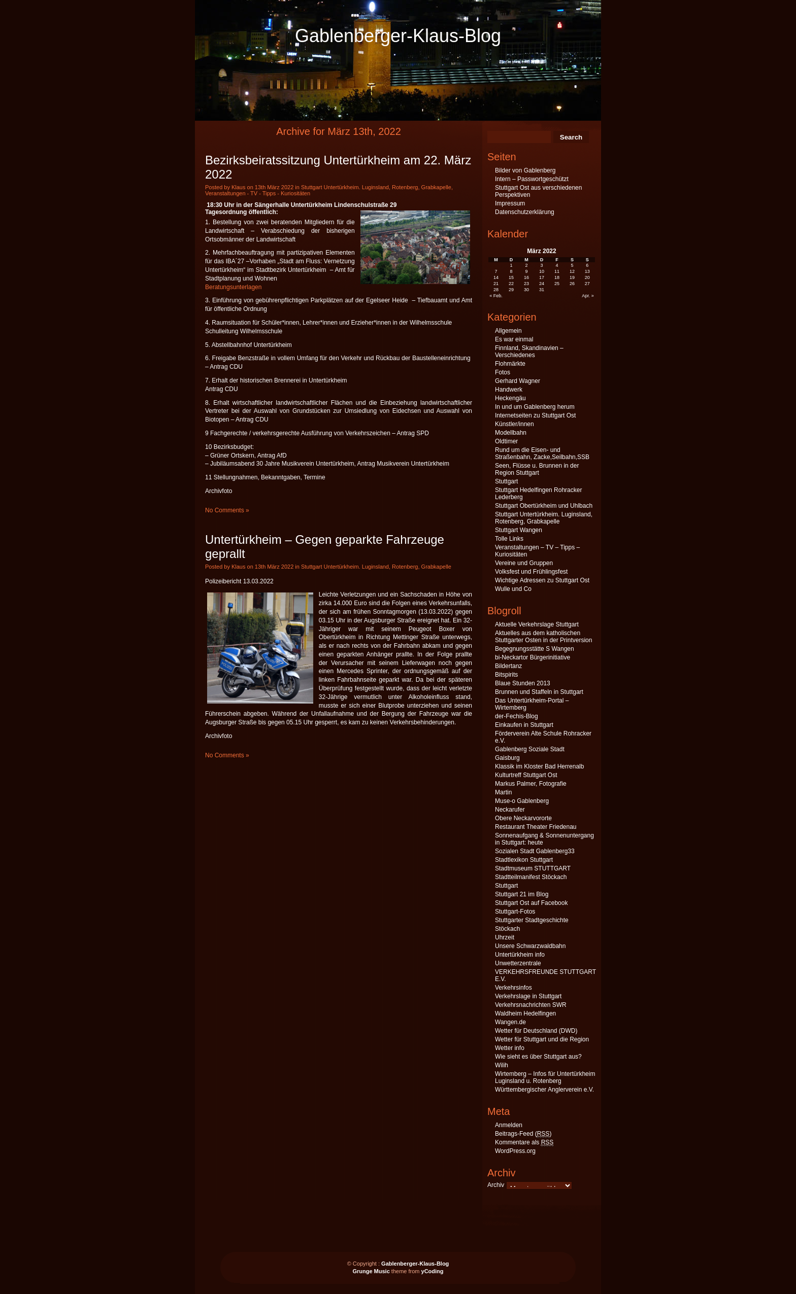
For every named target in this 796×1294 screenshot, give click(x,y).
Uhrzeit (504, 937)
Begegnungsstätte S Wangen (534, 648)
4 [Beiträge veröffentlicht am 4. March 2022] (556, 265)
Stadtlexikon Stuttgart (524, 859)
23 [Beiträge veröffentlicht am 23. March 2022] (526, 283)
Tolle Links (509, 538)
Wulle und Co (513, 588)
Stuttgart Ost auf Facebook (531, 902)
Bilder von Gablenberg (525, 170)
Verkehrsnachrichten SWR (531, 1004)
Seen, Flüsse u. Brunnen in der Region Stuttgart (537, 469)
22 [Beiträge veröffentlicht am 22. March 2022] (511, 283)
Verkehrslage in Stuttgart (528, 996)
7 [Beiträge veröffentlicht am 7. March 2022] (496, 271)
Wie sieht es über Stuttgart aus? (538, 1056)
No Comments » (227, 510)
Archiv (495, 1184)
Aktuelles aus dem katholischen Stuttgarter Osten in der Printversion (543, 636)
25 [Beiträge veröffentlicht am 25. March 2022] (556, 283)
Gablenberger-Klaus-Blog (398, 35)
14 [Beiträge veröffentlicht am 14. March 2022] (496, 277)
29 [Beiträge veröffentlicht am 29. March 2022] (511, 289)
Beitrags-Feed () (523, 1134)
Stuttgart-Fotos (515, 911)
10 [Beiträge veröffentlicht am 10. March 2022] (541, 271)
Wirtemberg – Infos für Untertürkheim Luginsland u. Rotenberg (545, 1077)
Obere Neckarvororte (523, 818)
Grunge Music (370, 1271)
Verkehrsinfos (513, 987)
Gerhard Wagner (517, 380)
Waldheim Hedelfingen (525, 1013)
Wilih (501, 1065)
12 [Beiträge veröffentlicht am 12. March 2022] (572, 271)
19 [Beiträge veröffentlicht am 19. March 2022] (572, 277)
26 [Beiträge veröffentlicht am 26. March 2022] (572, 283)
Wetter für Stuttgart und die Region (542, 1039)
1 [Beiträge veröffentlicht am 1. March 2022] (511, 265)
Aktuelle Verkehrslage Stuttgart (537, 624)
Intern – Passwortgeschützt (532, 179)
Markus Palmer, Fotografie (531, 783)
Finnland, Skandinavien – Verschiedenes (529, 351)
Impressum (510, 203)
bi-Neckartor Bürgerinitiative (532, 657)
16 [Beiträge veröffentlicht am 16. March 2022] (526, 277)
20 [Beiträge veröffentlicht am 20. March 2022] (587, 277)
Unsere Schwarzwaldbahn (530, 946)
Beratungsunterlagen (233, 287)
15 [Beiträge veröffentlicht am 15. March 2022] (511, 277)
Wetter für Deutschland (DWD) (536, 1030)
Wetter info (509, 1048)
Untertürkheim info (520, 954)
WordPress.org (515, 1151)
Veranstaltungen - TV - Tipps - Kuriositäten (257, 193)
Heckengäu (510, 398)
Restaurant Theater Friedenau (536, 826)
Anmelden (508, 1125)
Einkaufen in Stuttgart (524, 724)
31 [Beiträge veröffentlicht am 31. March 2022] (541, 289)
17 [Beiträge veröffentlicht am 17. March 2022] (541, 277)
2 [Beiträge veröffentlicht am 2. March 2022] (526, 265)
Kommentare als (524, 1142)
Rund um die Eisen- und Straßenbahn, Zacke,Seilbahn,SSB (542, 453)
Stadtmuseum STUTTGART (533, 868)
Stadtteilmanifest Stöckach (531, 877)
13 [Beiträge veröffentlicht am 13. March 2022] (587, 271)
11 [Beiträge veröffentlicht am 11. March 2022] (556, 271)
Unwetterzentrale (518, 963)
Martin (503, 792)
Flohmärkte (510, 363)
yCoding (432, 1271)
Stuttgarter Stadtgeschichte (532, 920)
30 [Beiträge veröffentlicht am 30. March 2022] (526, 289)
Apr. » (588, 295)
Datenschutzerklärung (524, 212)
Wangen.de (510, 1022)
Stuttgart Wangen (518, 530)
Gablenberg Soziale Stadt (530, 749)
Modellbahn (510, 432)
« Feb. (496, 295)
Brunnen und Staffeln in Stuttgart (539, 691)
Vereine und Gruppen (524, 563)
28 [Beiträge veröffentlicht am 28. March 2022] (496, 289)
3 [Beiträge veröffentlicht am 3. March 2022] (541, 265)
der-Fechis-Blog (516, 716)
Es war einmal (514, 339)
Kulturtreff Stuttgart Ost (526, 775)
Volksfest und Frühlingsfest (531, 571)
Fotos (502, 372)
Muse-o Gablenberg (522, 801)
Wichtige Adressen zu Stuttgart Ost (542, 580)
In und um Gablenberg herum (535, 406)
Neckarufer (510, 809)
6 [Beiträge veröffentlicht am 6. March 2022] (587, 265)
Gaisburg (507, 757)
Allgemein (508, 330)
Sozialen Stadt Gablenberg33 (535, 851)
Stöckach (507, 928)
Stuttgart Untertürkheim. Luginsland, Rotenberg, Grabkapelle (376, 187)
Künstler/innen (514, 424)
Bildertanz (508, 666)
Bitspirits (506, 674)
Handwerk (508, 389)
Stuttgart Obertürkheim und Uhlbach (543, 505)
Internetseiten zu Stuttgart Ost (535, 415)
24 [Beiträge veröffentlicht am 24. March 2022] (541, 283)
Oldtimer (506, 441)
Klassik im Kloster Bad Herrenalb (539, 766)
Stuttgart (506, 481)
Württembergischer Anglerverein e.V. (544, 1089)
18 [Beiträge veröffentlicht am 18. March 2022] (556, 277)
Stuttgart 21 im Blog (521, 894)
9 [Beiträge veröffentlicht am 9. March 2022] (526, 271)
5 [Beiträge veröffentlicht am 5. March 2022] (572, 265)
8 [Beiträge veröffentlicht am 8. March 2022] (511, 271)
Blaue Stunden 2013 (522, 683)
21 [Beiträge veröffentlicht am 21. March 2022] (496, 283)
